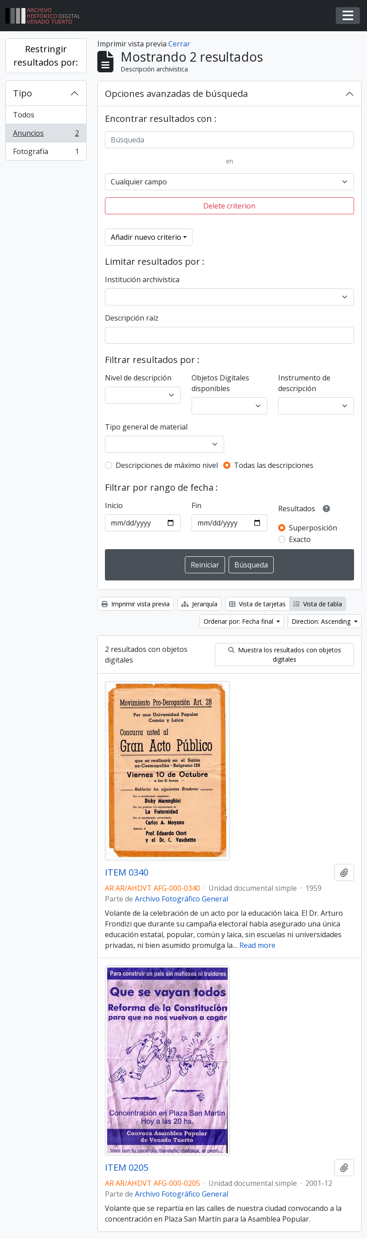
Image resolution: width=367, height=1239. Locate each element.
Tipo (22, 93)
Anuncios (46, 135)
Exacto (300, 539)
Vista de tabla (317, 604)
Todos (23, 115)
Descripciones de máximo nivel (167, 465)
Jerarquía (199, 604)
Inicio (114, 505)
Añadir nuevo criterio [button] (146, 237)
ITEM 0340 (126, 872)
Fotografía (46, 153)
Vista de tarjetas (257, 604)
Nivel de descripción (138, 378)
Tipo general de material (146, 427)
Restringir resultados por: (45, 55)
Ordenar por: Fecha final (239, 621)
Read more (257, 945)
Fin (196, 505)
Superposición (313, 528)
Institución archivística (142, 279)
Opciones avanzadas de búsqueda (176, 94)
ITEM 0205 (126, 1167)
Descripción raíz (131, 318)
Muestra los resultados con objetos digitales (284, 654)
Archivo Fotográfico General (181, 899)
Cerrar (179, 44)
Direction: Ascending (322, 621)
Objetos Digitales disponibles (220, 383)
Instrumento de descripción (304, 383)
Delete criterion (229, 206)
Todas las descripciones (273, 465)
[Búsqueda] (229, 139)
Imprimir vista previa (135, 604)
